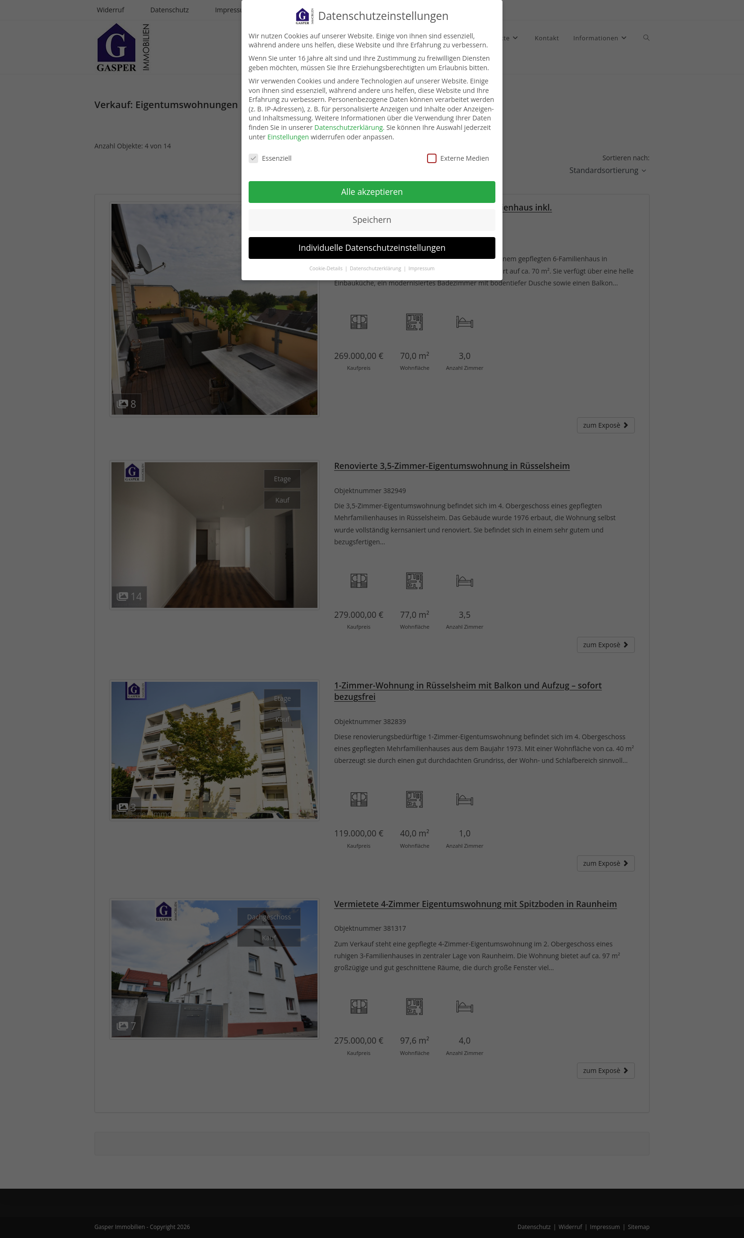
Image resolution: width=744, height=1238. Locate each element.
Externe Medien (458, 152)
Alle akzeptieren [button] (372, 186)
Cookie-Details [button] (326, 262)
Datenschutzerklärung (349, 121)
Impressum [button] (422, 262)
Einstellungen (288, 131)
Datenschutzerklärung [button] (376, 262)
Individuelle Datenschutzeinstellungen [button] (372, 242)
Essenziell (270, 152)
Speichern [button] (372, 214)
